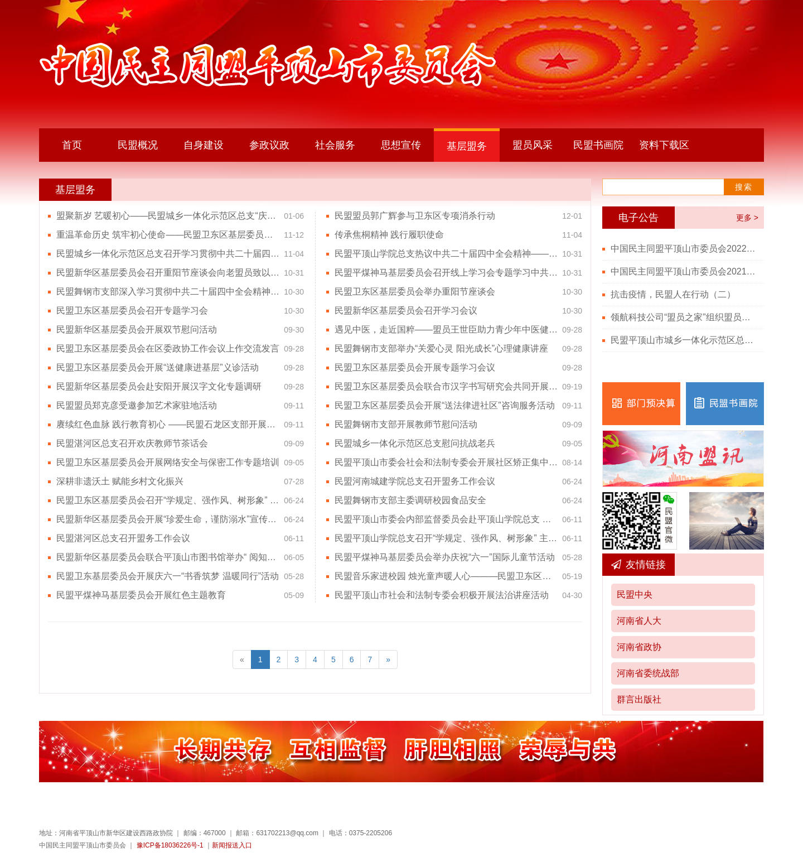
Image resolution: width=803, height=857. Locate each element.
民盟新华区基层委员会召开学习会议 (406, 310)
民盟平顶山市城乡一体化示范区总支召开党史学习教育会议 (683, 340)
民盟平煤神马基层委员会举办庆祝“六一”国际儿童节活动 (445, 557)
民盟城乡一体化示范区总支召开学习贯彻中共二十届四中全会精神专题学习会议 (167, 253)
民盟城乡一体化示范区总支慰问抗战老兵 (415, 443)
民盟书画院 (598, 145)
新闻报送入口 (232, 845)
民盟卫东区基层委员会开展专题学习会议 (415, 367)
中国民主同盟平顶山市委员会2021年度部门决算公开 (683, 271)
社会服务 (335, 145)
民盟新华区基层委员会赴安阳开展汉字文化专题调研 (159, 386)
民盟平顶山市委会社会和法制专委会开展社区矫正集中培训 (446, 462)
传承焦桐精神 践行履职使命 (389, 234)
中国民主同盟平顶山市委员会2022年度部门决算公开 (683, 248)
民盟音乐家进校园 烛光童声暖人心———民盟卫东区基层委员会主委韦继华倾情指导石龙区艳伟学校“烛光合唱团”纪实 (446, 576)
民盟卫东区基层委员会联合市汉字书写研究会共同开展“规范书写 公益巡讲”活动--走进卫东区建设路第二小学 (446, 386)
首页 (72, 145)
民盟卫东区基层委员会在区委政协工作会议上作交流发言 (167, 348)
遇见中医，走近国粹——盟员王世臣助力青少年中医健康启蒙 (446, 329)
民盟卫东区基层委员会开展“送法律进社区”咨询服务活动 (445, 405)
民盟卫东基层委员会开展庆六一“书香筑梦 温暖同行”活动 (167, 576)
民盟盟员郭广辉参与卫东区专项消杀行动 (415, 215)
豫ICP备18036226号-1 (170, 845)
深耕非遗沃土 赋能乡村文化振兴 (119, 481)
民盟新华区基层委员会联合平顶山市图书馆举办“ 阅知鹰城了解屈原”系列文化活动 (167, 557)
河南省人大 (639, 620)
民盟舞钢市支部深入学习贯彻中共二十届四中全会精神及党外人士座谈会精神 (167, 291)
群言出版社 (639, 699)
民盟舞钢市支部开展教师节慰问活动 (406, 424)
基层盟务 (467, 146)
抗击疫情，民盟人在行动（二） (673, 294)
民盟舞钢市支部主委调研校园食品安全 (410, 500)
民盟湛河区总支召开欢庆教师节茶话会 (132, 443)
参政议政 (269, 145)
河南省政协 (639, 647)
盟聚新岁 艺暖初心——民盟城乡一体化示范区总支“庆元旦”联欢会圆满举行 (167, 215)
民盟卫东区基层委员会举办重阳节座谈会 (415, 291)
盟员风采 (532, 145)
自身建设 (203, 145)
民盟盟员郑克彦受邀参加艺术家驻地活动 (136, 405)
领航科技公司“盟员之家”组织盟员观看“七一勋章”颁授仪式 (683, 317)
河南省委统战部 (648, 673)
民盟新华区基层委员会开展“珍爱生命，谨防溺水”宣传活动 (167, 519)
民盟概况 (138, 145)
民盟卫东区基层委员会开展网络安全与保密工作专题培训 (167, 462)
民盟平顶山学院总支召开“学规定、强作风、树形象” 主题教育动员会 (446, 538)
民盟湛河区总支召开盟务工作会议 (123, 538)
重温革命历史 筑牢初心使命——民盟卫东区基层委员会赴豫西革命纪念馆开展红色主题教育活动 (167, 234)
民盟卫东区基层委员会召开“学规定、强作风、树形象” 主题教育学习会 (167, 500)
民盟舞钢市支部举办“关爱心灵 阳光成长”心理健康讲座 (441, 348)
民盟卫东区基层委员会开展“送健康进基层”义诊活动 (157, 367)
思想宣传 (401, 145)
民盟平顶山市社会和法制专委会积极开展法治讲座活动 (442, 595)
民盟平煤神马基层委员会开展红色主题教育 (141, 595)
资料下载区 (664, 145)
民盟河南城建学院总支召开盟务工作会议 (415, 481)
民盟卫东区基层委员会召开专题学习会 (132, 310)
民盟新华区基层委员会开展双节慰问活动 (136, 329)
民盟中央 (634, 594)
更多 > (747, 217)
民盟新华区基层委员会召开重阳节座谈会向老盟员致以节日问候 (167, 272)
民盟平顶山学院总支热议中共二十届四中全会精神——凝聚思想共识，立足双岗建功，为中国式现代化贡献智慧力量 (446, 253)
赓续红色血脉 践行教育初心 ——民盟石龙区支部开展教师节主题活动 (167, 424)
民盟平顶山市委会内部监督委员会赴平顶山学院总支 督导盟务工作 (446, 519)
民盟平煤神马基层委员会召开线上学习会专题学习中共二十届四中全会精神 (446, 272)
